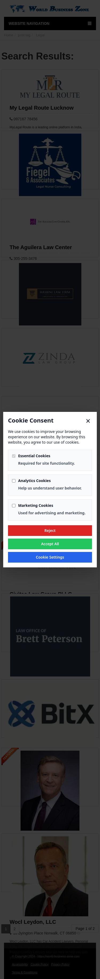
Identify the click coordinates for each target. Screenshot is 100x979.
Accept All (50, 543)
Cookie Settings (50, 557)
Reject (49, 530)
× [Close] (88, 421)
